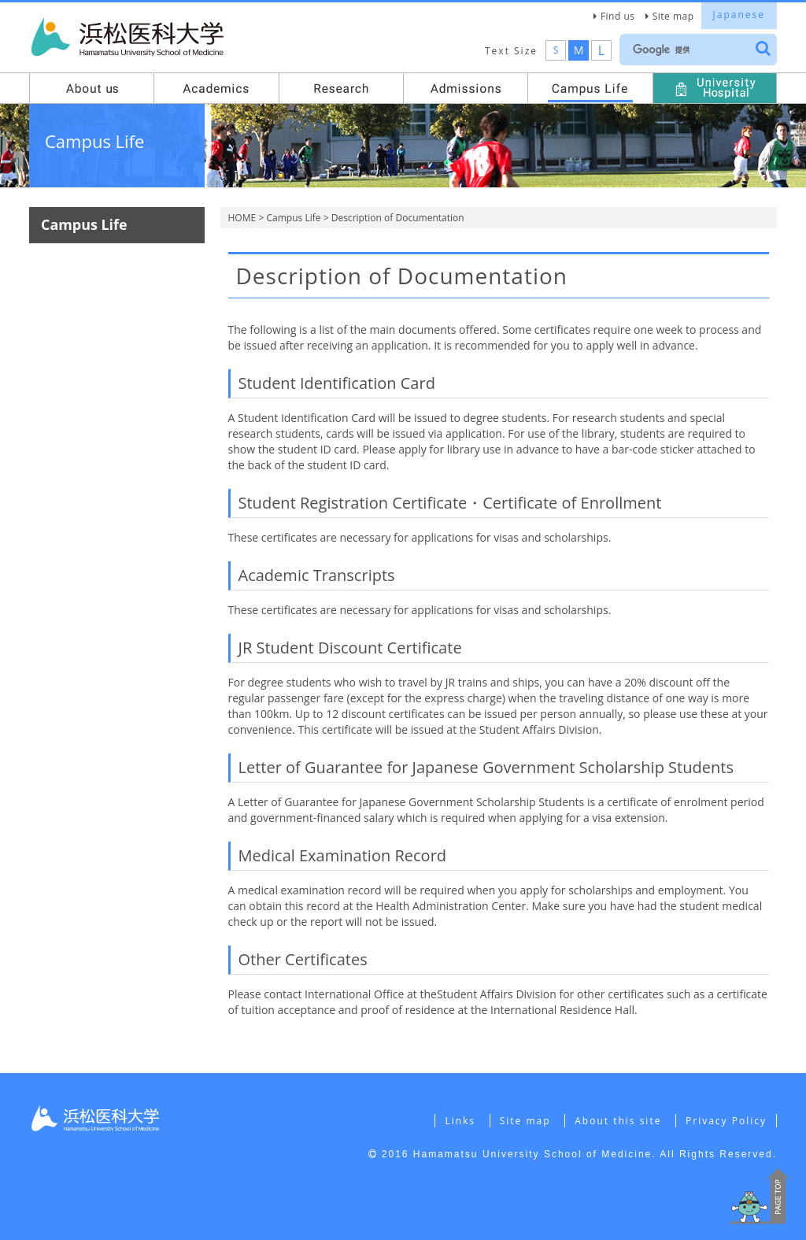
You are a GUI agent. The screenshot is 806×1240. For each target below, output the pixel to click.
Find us (618, 16)
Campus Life (293, 217)
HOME (242, 217)
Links (460, 1120)
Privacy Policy (726, 1120)
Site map (673, 16)
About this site (618, 1120)
